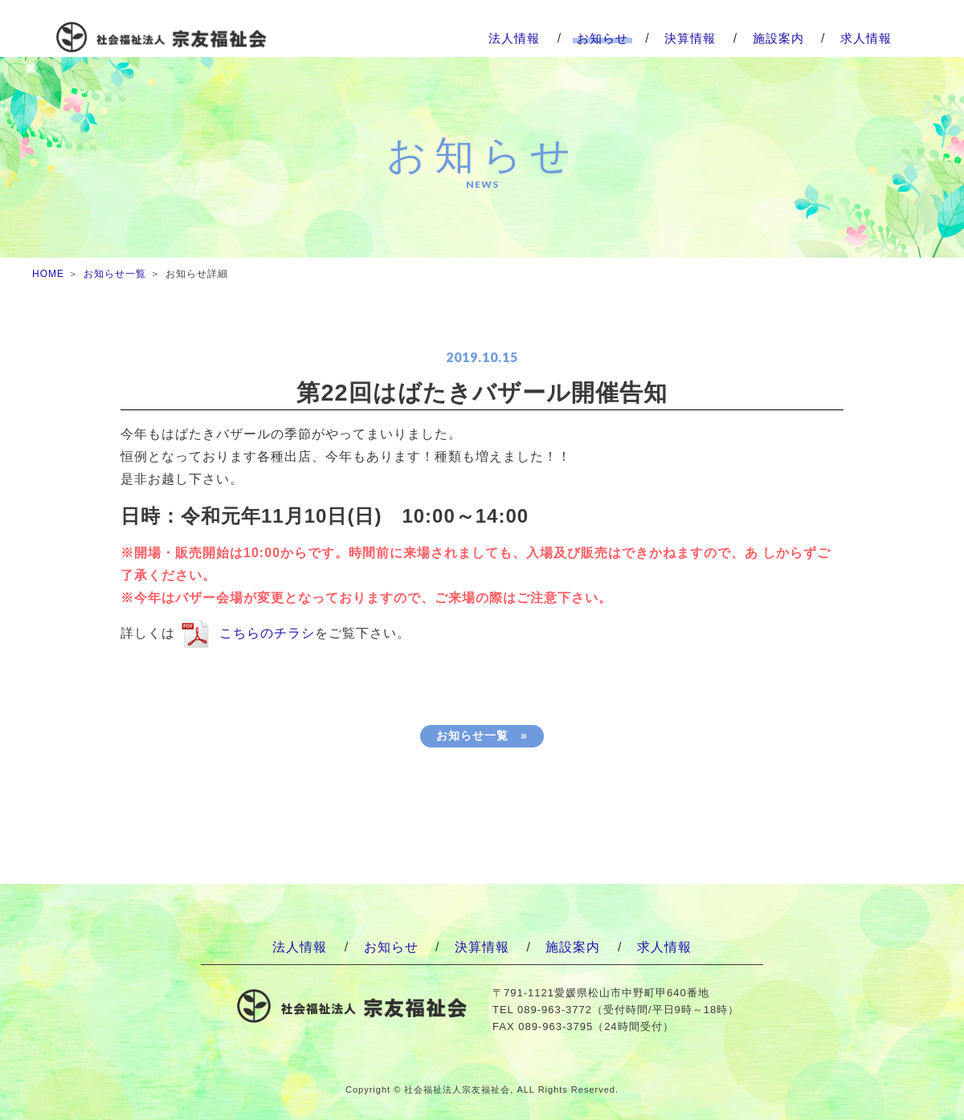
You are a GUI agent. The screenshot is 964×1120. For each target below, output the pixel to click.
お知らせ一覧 (115, 273)
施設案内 (778, 38)
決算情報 (690, 38)
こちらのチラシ (267, 633)
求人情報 (866, 38)
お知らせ (602, 38)
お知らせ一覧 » (482, 735)
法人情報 (514, 38)
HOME (48, 273)
